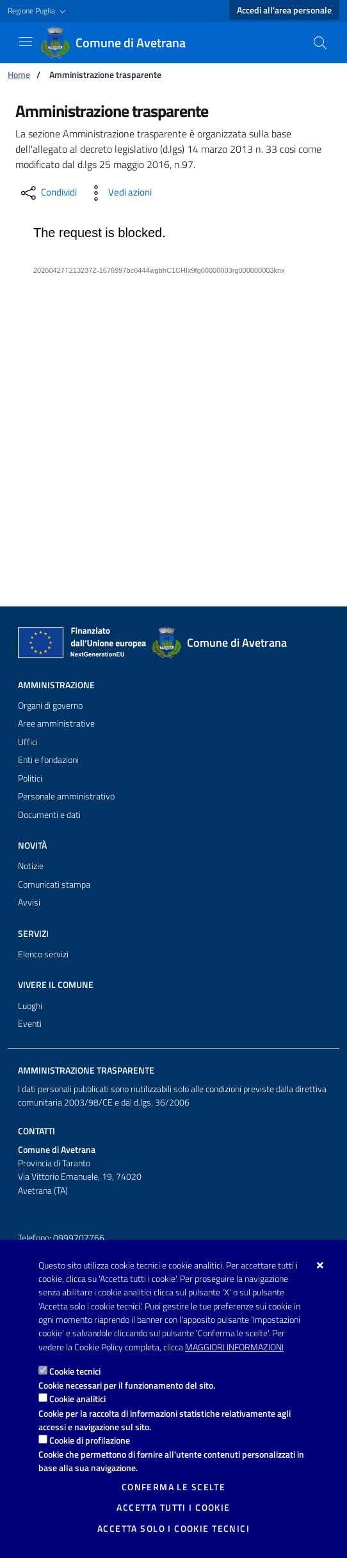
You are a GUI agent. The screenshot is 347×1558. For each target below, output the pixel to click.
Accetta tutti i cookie (173, 1507)
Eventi (30, 1024)
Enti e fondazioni (48, 760)
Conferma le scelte (174, 1487)
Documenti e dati (49, 815)
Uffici (28, 742)
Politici (30, 778)
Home (19, 74)
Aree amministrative (56, 723)
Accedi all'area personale (284, 10)
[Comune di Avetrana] (120, 42)
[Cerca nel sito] (320, 42)
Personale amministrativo (66, 796)
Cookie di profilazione (89, 1440)
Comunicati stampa (54, 884)
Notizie (31, 866)
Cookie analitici (77, 1398)
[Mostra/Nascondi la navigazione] (25, 41)
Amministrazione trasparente (86, 1070)
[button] (38, 11)
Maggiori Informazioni (234, 1347)
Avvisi (29, 902)
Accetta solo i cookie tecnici (173, 1529)
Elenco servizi (43, 954)
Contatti (36, 1131)
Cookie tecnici (75, 1371)
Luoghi (30, 1006)
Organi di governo (50, 705)
